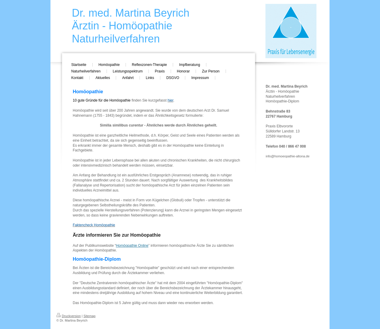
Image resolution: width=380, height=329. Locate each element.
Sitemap (89, 316)
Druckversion (68, 316)
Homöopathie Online (132, 245)
